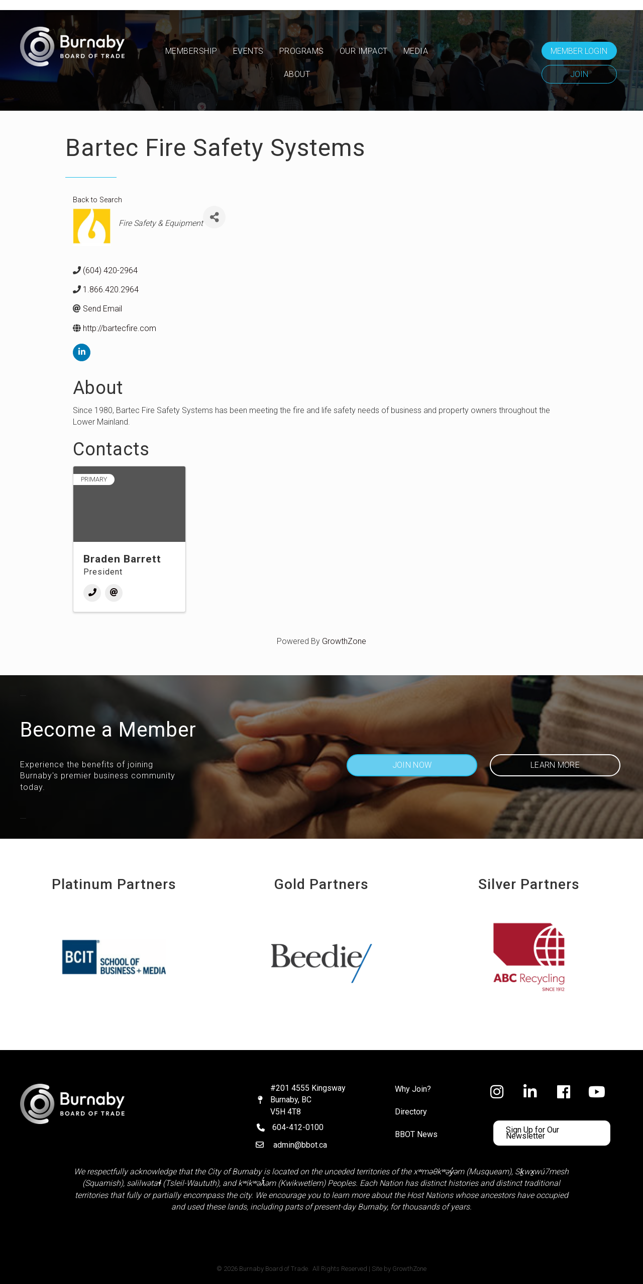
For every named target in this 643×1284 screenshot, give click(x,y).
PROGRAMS (301, 51)
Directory (411, 1111)
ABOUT (297, 74)
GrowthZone (344, 641)
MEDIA (415, 51)
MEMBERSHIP (191, 51)
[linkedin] (81, 352)
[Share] (214, 217)
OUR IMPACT (364, 51)
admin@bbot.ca (300, 1145)
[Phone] (92, 593)
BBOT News (416, 1134)
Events (248, 51)
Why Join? (413, 1089)
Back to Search (97, 200)
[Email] (114, 593)
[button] (579, 51)
